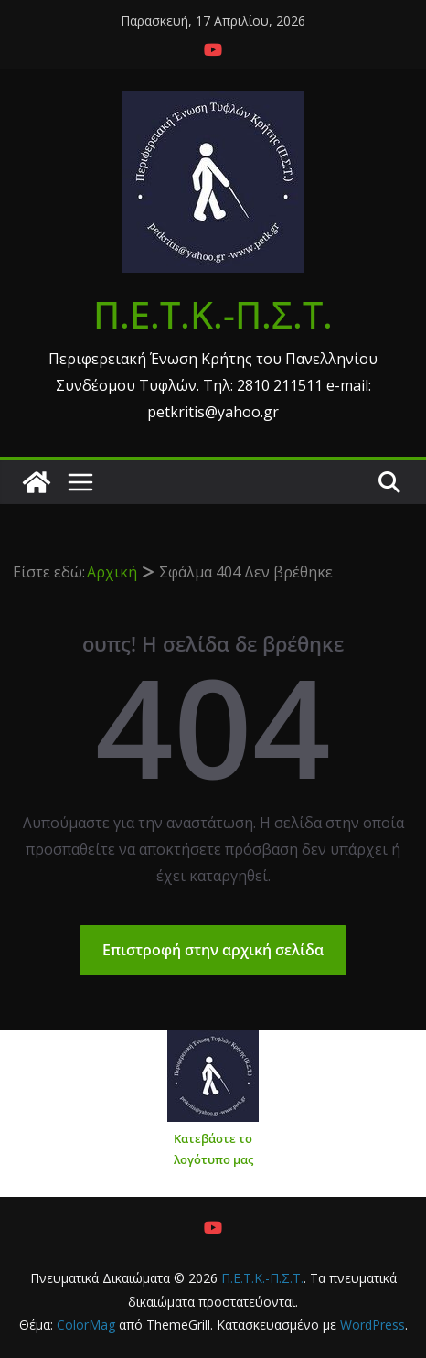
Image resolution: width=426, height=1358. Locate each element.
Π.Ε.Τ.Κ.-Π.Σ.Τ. (213, 314)
